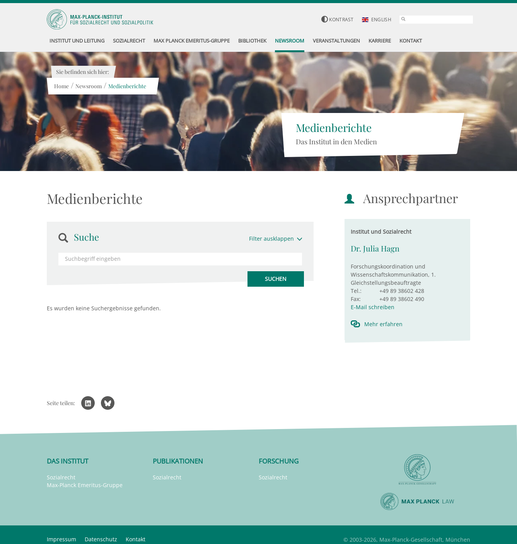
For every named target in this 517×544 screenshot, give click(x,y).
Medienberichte (127, 86)
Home (61, 86)
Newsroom (88, 86)
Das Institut (67, 461)
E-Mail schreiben (372, 307)
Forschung (279, 461)
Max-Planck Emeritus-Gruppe (85, 485)
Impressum (61, 539)
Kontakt (135, 539)
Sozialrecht (61, 477)
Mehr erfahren (383, 324)
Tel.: (356, 290)
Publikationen (178, 461)
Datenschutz (101, 539)
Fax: (356, 299)
